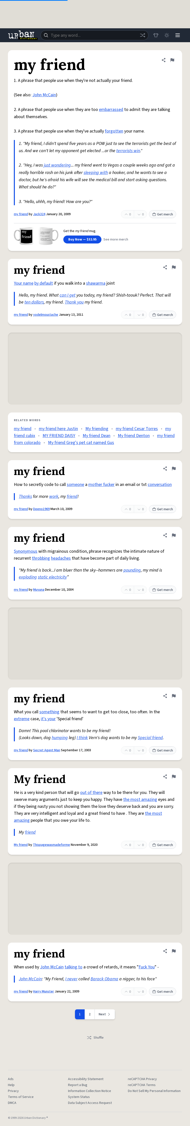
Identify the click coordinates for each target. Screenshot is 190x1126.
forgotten (114, 131)
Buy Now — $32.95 (82, 239)
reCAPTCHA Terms (142, 1085)
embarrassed (111, 109)
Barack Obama (104, 979)
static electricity (52, 577)
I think (82, 738)
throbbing (41, 558)
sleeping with (96, 173)
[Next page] (105, 1014)
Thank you (74, 302)
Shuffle (95, 1037)
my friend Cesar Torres (137, 429)
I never (71, 979)
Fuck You (147, 967)
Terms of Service (21, 1096)
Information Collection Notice (89, 1091)
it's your (48, 719)
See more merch (115, 239)
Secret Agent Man (46, 750)
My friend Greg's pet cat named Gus (81, 443)
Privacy (13, 1091)
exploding (28, 577)
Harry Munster (43, 991)
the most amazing (140, 799)
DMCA (12, 1102)
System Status (79, 1096)
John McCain (44, 95)
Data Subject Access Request (90, 1102)
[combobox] (94, 35)
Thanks (25, 496)
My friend (21, 844)
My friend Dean (96, 436)
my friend (21, 214)
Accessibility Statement (85, 1079)
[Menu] (177, 35)
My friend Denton (134, 436)
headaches (61, 558)
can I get (67, 295)
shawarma (95, 283)
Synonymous (25, 551)
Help (11, 1085)
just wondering (57, 165)
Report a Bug (77, 1085)
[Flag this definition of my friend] (172, 60)
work (53, 496)
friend (72, 496)
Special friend (150, 738)
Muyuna (38, 589)
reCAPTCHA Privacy (142, 1079)
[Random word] (142, 35)
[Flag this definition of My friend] (174, 777)
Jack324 (39, 214)
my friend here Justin (58, 429)
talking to (73, 967)
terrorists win (128, 151)
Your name (23, 283)
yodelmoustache (45, 314)
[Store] (155, 35)
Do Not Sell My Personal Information (154, 1091)
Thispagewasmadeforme (51, 844)
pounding (132, 570)
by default (43, 283)
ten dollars (34, 302)
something (49, 712)
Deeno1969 (41, 509)
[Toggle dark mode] (166, 35)
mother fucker (101, 484)
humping (60, 738)
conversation (160, 484)
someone (75, 484)
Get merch (162, 214)
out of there (91, 792)
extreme (21, 719)
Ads (11, 1079)
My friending (96, 429)
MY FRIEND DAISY (59, 436)
